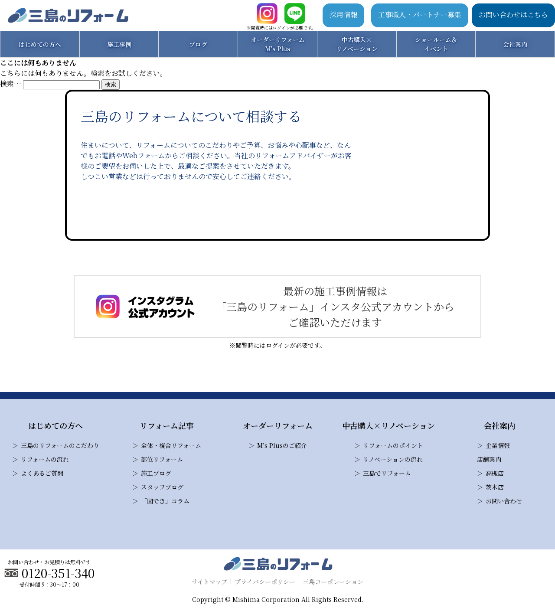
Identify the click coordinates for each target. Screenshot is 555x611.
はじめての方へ (40, 44)
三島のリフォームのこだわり (60, 445)
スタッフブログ (162, 487)
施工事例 (119, 44)
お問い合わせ (504, 501)
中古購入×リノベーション (357, 44)
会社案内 (515, 44)
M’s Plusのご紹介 (282, 445)
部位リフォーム (162, 459)
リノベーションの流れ (393, 459)
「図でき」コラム (165, 501)
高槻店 (495, 473)
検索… (10, 83)
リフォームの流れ (45, 459)
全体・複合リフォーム (171, 445)
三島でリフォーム (387, 473)
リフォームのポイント (393, 445)
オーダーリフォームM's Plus (278, 44)
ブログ (198, 44)
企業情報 (498, 445)
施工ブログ (156, 473)
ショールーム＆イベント (436, 44)
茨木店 (495, 487)
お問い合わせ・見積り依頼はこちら (218, 210)
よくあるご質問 (42, 473)
